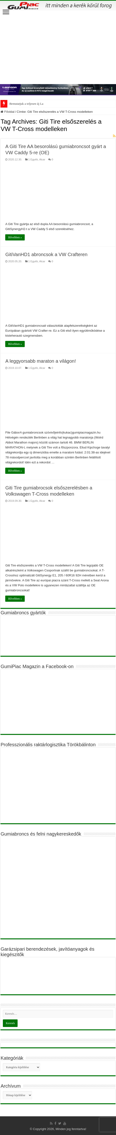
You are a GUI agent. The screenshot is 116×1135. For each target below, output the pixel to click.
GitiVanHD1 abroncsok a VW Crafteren (46, 254)
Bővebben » (15, 237)
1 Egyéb (33, 159)
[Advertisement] (58, 46)
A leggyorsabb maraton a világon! (40, 361)
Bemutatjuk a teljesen (22, 103)
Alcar (42, 159)
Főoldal (7, 111)
